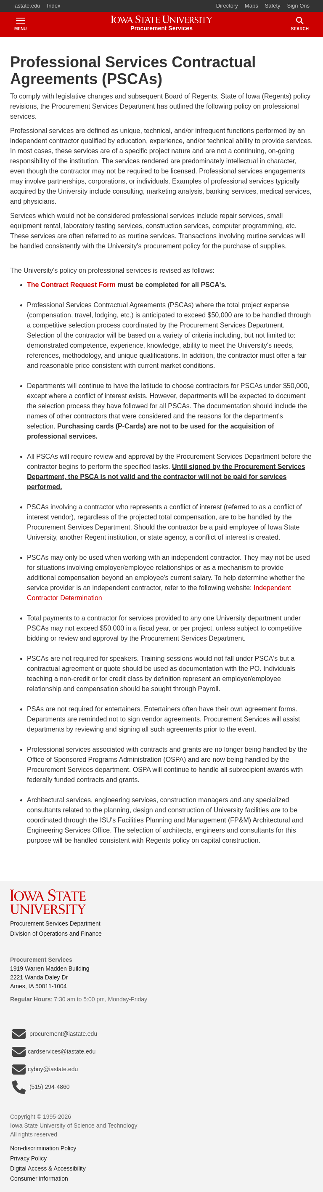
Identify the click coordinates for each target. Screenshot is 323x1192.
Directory (227, 6)
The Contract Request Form (71, 284)
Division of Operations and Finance (56, 933)
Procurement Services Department (55, 923)
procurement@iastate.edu (54, 1034)
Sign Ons (298, 6)
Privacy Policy (28, 1158)
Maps (251, 6)
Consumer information (39, 1178)
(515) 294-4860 (41, 1087)
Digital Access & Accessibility (48, 1168)
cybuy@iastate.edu (45, 1069)
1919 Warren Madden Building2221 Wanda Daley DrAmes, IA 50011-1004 (50, 977)
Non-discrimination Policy (43, 1148)
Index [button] (54, 6)
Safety (273, 6)
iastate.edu (26, 6)
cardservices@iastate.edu (53, 1052)
